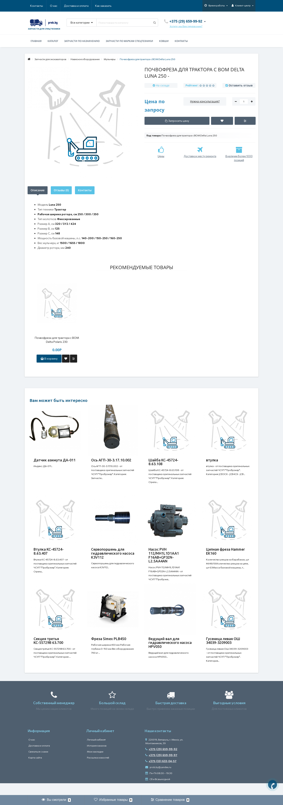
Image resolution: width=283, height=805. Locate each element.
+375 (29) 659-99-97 (161, 767)
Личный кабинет (96, 751)
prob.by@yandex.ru (158, 779)
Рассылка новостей (98, 769)
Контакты (106, 5)
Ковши (164, 41)
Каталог (53, 41)
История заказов (97, 757)
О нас (34, 5)
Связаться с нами (38, 763)
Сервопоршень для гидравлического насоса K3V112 (112, 557)
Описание (38, 190)
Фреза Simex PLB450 (108, 647)
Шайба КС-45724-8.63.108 (163, 462)
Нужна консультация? (205, 101)
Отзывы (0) (61, 190)
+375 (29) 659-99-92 (161, 761)
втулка (212, 460)
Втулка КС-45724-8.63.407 (49, 555)
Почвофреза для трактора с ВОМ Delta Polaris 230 (57, 339)
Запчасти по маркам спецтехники (129, 41)
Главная (36, 41)
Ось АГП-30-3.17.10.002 (111, 460)
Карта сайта (35, 769)
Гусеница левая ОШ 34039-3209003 (223, 649)
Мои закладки (95, 763)
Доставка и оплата (57, 5)
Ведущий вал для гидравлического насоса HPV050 (170, 651)
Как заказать (84, 5)
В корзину (49, 358)
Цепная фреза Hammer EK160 (225, 555)
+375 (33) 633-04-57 (160, 773)
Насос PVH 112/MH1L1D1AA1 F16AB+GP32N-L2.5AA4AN (163, 559)
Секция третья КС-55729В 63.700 (48, 649)
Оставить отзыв (241, 85)
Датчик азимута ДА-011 (55, 460)
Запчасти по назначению (82, 41)
